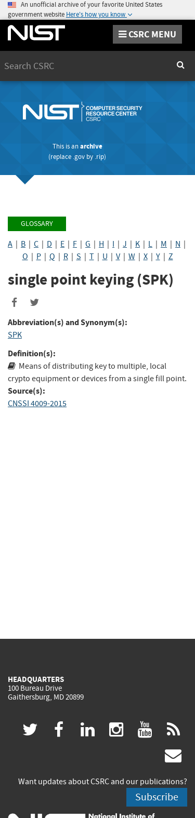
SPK (15, 335)
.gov (79, 156)
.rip (99, 156)
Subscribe (156, 796)
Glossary (37, 224)
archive (91, 146)
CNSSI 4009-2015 (37, 403)
